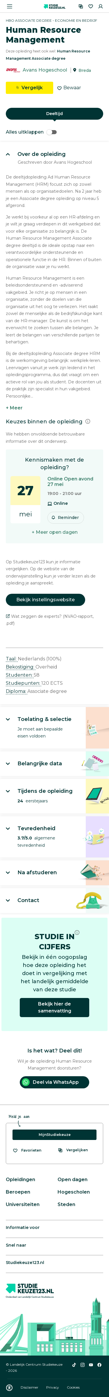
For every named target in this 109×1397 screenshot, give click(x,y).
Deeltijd (54, 113)
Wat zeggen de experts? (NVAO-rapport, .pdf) (50, 620)
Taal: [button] (12, 659)
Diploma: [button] (16, 691)
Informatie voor (23, 1227)
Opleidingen (20, 1179)
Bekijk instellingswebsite (45, 599)
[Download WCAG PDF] (9, 1387)
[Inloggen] (100, 6)
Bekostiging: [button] (20, 667)
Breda (84, 70)
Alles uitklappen (31, 132)
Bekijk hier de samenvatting (54, 1007)
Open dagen (72, 1179)
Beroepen (18, 1192)
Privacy (53, 1387)
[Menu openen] (10, 6)
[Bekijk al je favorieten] (26, 1150)
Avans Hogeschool (45, 70)
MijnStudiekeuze (55, 1134)
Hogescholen (74, 1192)
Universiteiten (23, 1204)
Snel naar (16, 1245)
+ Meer (14, 408)
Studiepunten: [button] (23, 683)
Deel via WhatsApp (50, 1082)
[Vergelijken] (81, 6)
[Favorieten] (90, 6)
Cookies (73, 1387)
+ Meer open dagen (55, 532)
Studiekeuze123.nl (25, 1262)
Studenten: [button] (20, 675)
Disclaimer (30, 1387)
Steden (66, 1204)
